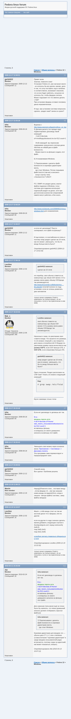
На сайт (26, 12)
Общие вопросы (48, 70)
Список (37, 70)
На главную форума (12, 12)
